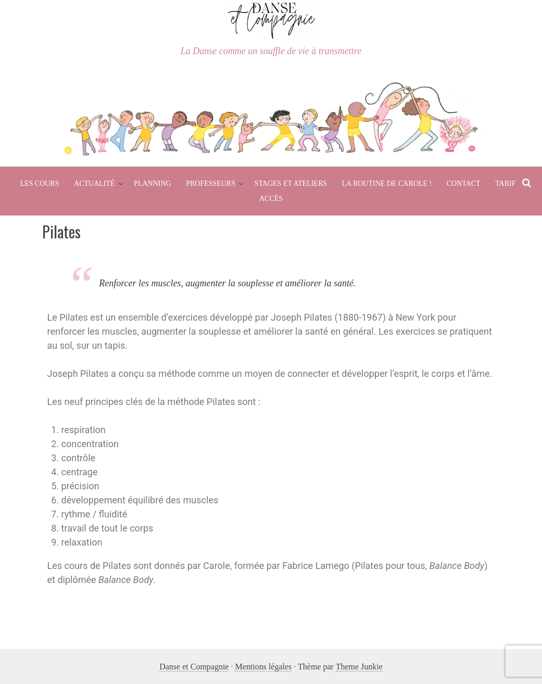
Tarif (505, 183)
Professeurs (210, 183)
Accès (271, 198)
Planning (152, 183)
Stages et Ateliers (291, 183)
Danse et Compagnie (194, 666)
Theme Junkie (359, 666)
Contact (464, 183)
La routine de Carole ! (387, 183)
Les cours (39, 183)
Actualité (94, 183)
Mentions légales (263, 666)
